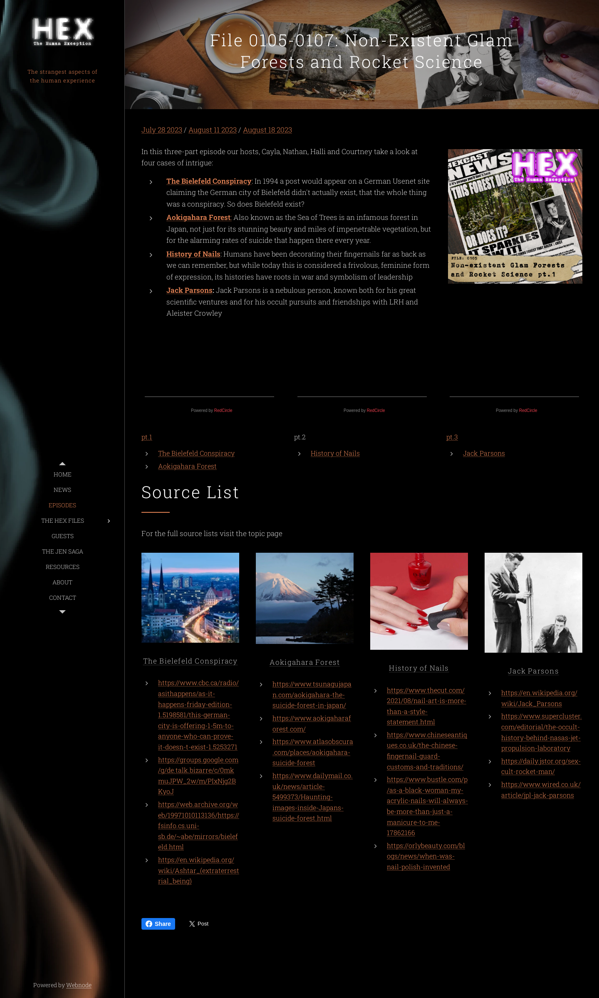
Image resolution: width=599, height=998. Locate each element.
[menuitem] (62, 474)
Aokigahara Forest (187, 466)
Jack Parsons (189, 290)
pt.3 (452, 436)
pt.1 (146, 436)
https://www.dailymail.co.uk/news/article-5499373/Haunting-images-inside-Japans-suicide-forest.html (312, 796)
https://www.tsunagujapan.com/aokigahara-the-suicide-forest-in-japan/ (311, 694)
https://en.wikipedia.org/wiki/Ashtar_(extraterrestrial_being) (198, 870)
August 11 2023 (212, 130)
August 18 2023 (267, 130)
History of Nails (193, 254)
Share (158, 924)
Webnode (79, 985)
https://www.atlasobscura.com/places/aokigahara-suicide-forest (312, 752)
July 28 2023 (161, 130)
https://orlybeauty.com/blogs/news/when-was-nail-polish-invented (426, 856)
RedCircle (223, 410)
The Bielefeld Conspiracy (209, 181)
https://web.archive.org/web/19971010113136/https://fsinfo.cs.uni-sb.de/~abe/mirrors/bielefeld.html (198, 825)
